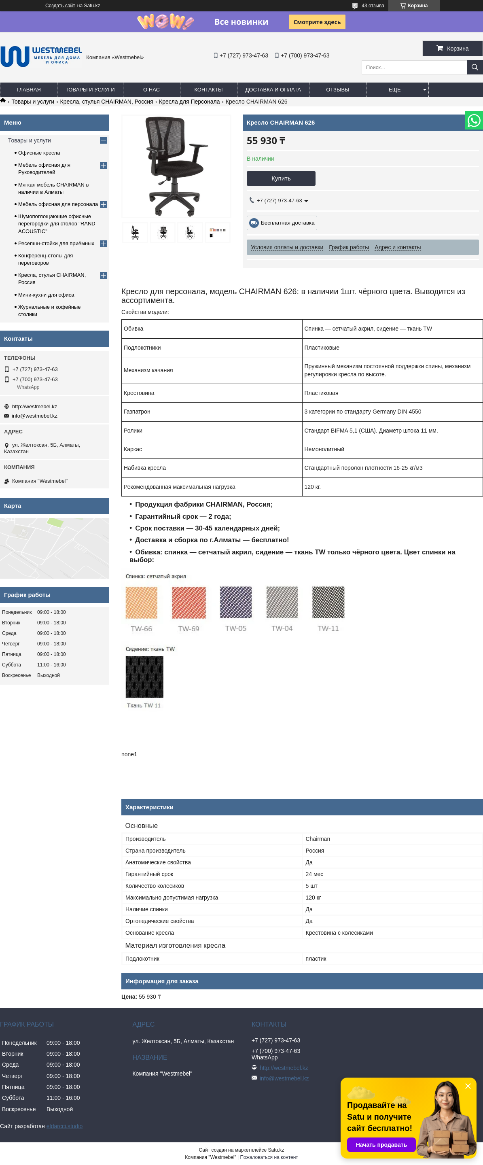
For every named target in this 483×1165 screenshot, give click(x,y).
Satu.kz (276, 1150)
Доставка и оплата (273, 90)
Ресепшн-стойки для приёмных (56, 243)
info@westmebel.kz (34, 416)
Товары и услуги (90, 90)
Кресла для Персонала (189, 101)
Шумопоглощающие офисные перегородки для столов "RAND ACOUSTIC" (56, 223)
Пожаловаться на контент (269, 1157)
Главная (29, 90)
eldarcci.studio (65, 1126)
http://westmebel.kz (34, 406)
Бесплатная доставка (288, 223)
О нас (151, 90)
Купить (280, 178)
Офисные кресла (39, 153)
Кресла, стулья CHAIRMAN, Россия (106, 101)
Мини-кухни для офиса (46, 295)
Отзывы (337, 90)
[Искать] (475, 67)
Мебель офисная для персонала (58, 204)
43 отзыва (373, 5)
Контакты (208, 90)
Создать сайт (60, 5)
